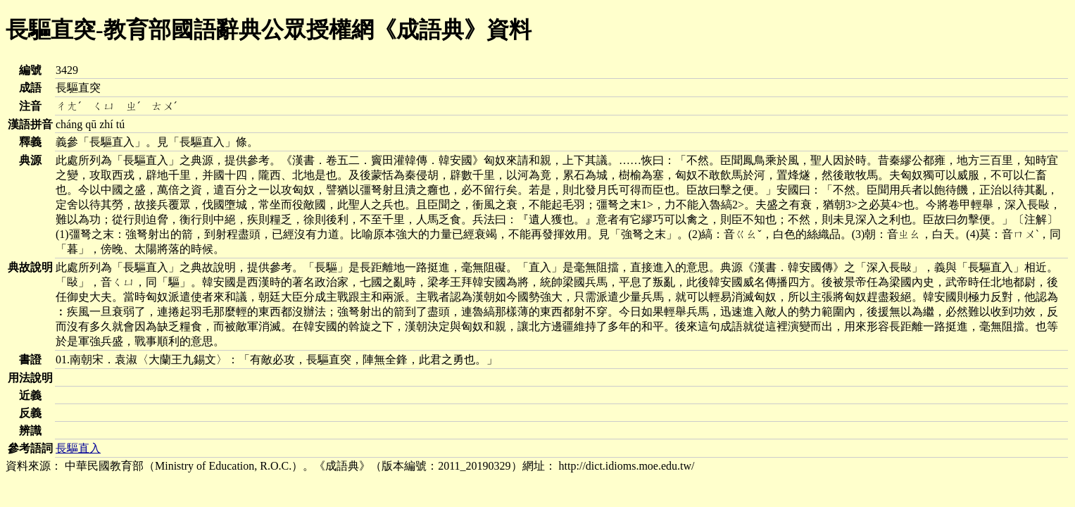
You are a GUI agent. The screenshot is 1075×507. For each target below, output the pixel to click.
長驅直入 (78, 448)
